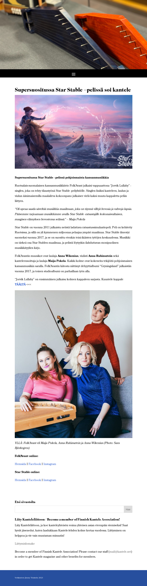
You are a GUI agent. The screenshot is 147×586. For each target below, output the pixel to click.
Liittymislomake (25, 544)
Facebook (35, 464)
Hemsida (20, 464)
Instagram (49, 464)
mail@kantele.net (120, 552)
